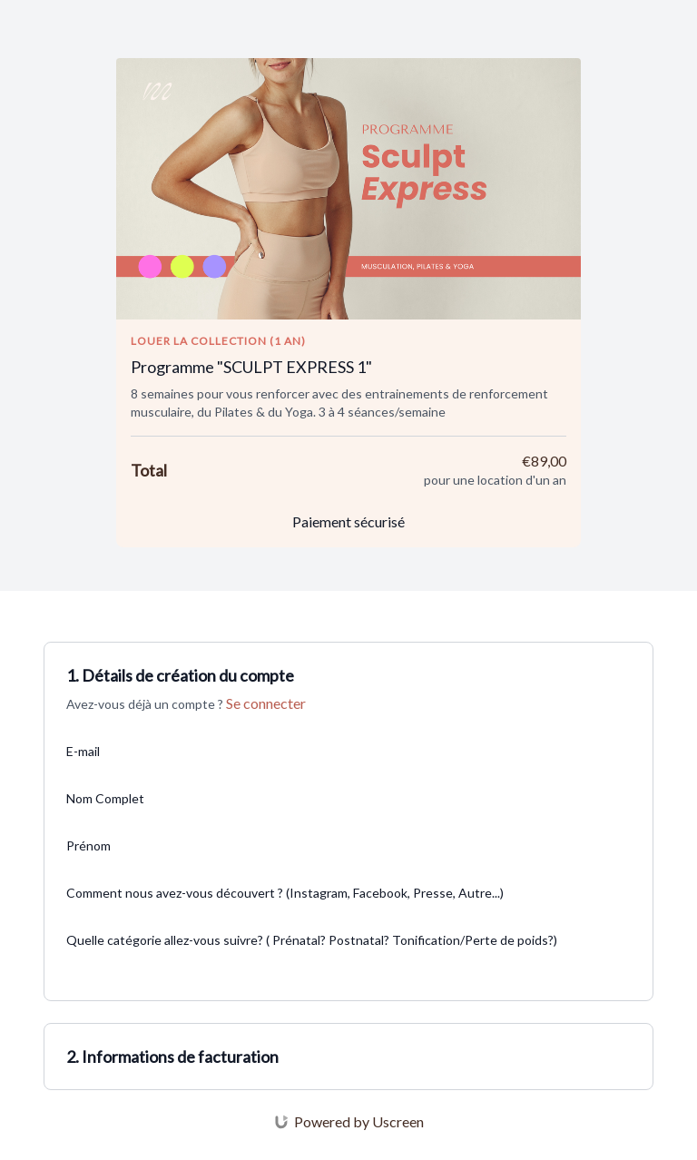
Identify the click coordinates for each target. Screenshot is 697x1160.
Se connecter (266, 703)
